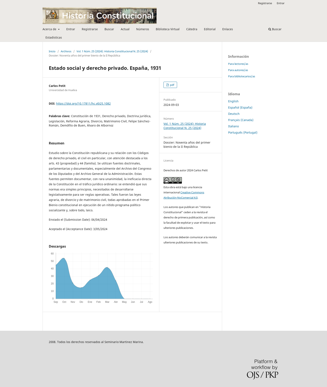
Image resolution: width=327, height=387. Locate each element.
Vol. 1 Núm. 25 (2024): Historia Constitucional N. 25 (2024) (112, 51)
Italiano (233, 126)
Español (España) (240, 107)
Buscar (109, 29)
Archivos (66, 51)
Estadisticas (53, 37)
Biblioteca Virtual (168, 29)
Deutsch (234, 114)
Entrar (70, 29)
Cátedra (191, 29)
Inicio (52, 51)
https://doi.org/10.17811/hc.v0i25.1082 (83, 103)
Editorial (210, 29)
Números (142, 29)
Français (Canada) (240, 120)
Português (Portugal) (242, 132)
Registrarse (90, 29)
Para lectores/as (238, 64)
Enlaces (227, 29)
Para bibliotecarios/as (241, 76)
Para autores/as (238, 70)
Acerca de (50, 29)
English (233, 101)
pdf (171, 85)
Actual (125, 29)
